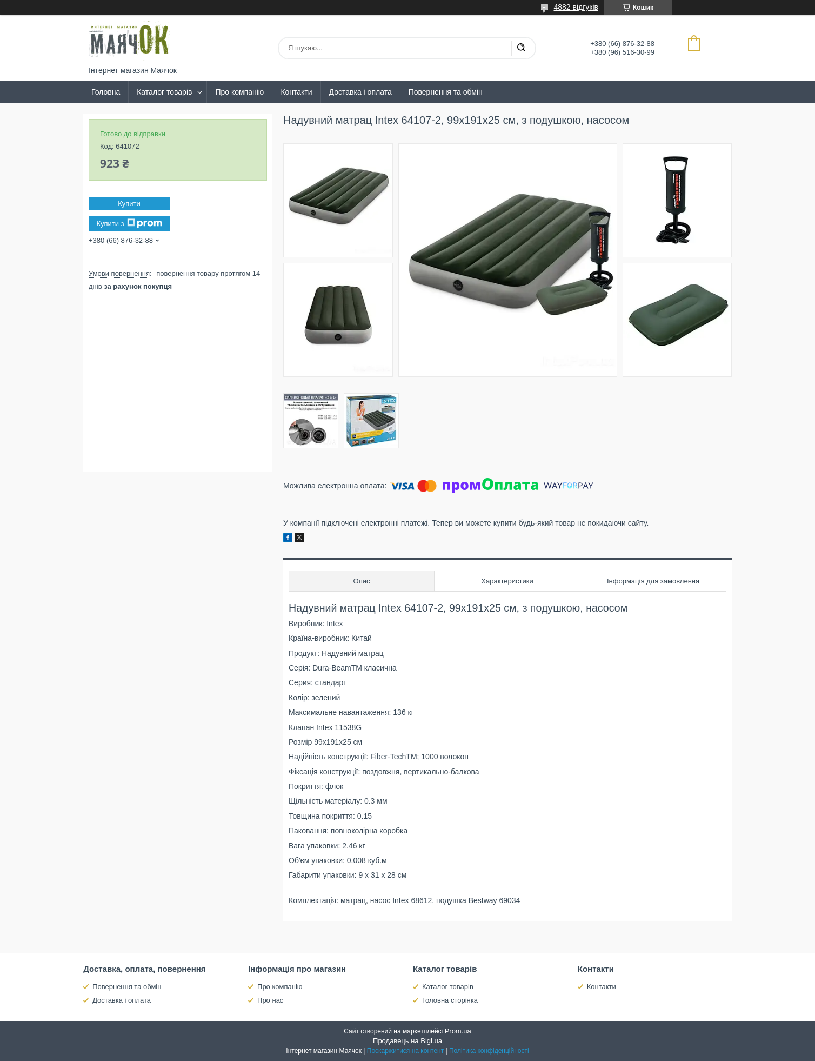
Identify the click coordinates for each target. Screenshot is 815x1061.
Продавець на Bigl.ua (407, 1041)
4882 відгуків (575, 7)
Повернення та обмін (446, 92)
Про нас (270, 1000)
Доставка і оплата (360, 92)
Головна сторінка (450, 1000)
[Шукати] (521, 48)
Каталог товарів (164, 92)
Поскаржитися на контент (405, 1051)
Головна (105, 92)
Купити (129, 204)
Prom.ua (458, 1031)
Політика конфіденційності (489, 1051)
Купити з (129, 223)
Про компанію (239, 92)
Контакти (296, 92)
